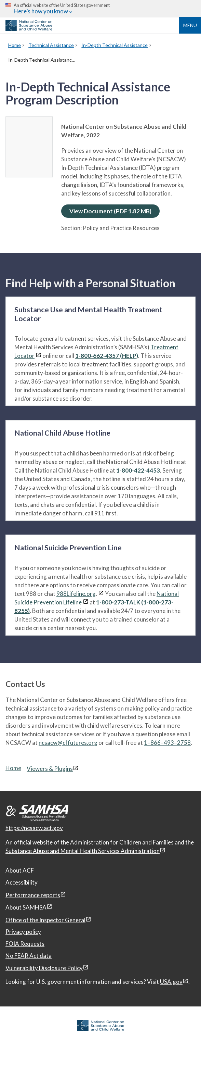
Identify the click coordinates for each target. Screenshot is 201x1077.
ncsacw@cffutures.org (68, 742)
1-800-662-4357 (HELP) (106, 355)
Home (13, 768)
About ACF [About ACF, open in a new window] (19, 870)
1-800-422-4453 (138, 470)
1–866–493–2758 (167, 742)
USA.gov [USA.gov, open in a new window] (171, 981)
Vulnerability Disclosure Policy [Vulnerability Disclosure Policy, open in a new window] (44, 968)
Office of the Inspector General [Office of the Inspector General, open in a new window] (45, 920)
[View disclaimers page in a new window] (38, 355)
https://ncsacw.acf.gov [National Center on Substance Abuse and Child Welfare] (34, 827)
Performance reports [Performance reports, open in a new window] (32, 895)
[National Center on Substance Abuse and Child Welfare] (28, 29)
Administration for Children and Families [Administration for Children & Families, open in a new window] (122, 842)
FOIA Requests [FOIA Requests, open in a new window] (24, 943)
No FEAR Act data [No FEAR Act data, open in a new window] (28, 955)
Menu (190, 25)
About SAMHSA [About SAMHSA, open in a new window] (25, 907)
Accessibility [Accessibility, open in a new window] (21, 882)
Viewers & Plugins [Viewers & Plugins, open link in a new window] (50, 768)
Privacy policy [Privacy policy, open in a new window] (23, 931)
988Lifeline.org (76, 593)
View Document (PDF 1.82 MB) (110, 211)
